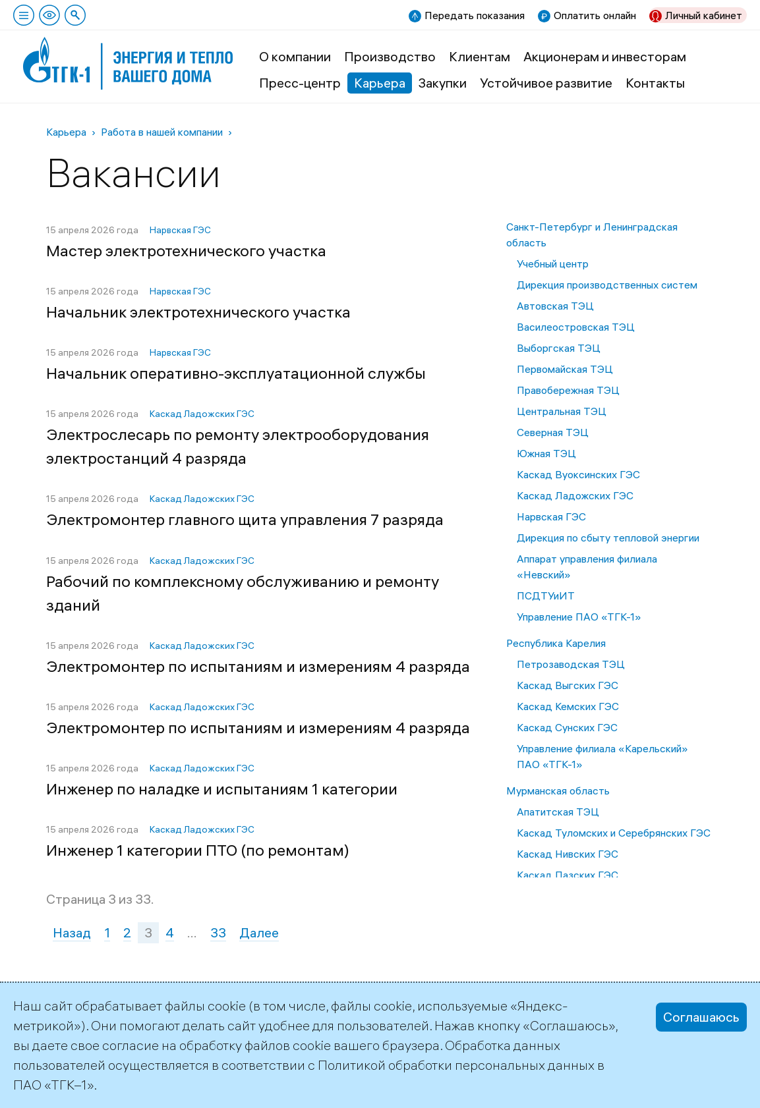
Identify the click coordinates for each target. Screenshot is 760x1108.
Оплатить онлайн (595, 15)
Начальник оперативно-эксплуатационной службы (236, 373)
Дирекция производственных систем (607, 284)
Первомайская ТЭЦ (565, 368)
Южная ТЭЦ (546, 453)
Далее (259, 932)
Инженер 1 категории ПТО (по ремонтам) (197, 850)
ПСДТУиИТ (546, 595)
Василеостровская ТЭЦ (576, 326)
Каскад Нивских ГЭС (567, 853)
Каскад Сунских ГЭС (567, 727)
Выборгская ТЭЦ (558, 347)
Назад (72, 932)
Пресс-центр (300, 82)
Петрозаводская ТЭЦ (571, 664)
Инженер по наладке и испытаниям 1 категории (221, 788)
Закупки (443, 82)
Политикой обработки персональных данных (456, 1065)
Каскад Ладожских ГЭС (575, 495)
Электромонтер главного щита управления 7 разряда (245, 519)
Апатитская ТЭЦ (558, 811)
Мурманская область (558, 790)
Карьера (379, 82)
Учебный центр (553, 263)
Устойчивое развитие (546, 82)
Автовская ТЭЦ (555, 305)
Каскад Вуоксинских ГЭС (578, 474)
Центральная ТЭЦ (561, 411)
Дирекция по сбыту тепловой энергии (608, 537)
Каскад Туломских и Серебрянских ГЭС (614, 832)
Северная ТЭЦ (553, 432)
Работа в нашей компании (162, 131)
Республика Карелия (556, 643)
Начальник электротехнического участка (198, 311)
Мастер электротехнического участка (186, 250)
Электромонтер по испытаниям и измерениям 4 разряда (258, 666)
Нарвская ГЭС (551, 516)
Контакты (655, 82)
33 (218, 932)
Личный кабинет (703, 15)
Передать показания (474, 15)
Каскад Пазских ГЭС (567, 874)
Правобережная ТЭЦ (568, 390)
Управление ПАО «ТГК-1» (579, 616)
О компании (295, 56)
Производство (390, 56)
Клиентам (479, 56)
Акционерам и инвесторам (604, 56)
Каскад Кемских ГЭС (568, 706)
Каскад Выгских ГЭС (567, 685)
